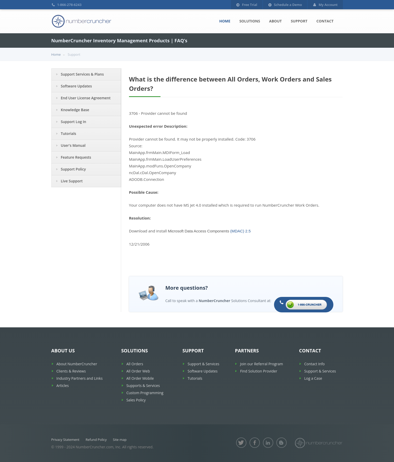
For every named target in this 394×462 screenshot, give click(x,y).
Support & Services (203, 363)
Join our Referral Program (261, 363)
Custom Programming (144, 392)
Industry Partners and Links (80, 378)
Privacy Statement (65, 439)
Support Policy (73, 169)
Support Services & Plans (82, 74)
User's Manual (73, 145)
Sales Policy (136, 400)
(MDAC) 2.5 (240, 231)
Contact (324, 21)
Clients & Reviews (71, 371)
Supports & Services (143, 385)
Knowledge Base (75, 109)
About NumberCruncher (77, 363)
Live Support (72, 181)
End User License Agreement (86, 97)
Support (299, 21)
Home (224, 21)
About (275, 21)
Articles (63, 385)
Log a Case (313, 378)
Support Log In (73, 121)
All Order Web (138, 371)
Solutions (249, 21)
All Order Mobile (140, 378)
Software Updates (76, 86)
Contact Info (314, 363)
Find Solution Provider (258, 371)
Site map (120, 439)
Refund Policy (96, 439)
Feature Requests (76, 157)
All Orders (134, 363)
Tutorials (68, 133)
